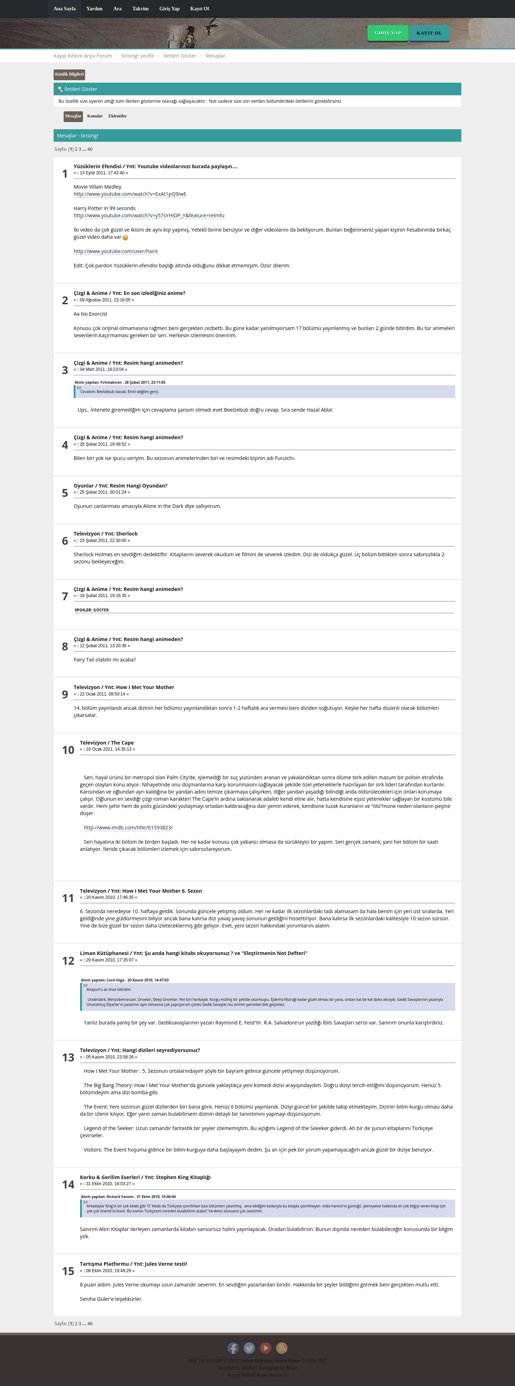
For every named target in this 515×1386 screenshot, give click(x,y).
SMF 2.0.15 (199, 1360)
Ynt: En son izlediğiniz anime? (148, 293)
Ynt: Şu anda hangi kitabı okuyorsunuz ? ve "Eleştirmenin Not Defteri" (220, 953)
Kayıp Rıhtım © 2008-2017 (301, 1360)
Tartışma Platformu (104, 1263)
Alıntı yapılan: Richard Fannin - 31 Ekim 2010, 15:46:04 (128, 1196)
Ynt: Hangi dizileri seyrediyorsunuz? (155, 1050)
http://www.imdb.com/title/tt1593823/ (128, 827)
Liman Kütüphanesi (104, 953)
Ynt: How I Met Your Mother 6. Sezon (156, 890)
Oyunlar (84, 485)
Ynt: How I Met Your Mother (139, 687)
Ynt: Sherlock (121, 533)
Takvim (140, 8)
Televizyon (87, 533)
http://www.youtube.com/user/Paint (116, 251)
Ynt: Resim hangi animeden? (147, 362)
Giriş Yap (170, 8)
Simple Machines (256, 1360)
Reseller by (230, 1368)
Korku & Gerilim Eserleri (110, 1177)
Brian (291, 1368)
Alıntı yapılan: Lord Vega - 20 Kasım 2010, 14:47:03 (125, 980)
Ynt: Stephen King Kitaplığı (177, 1177)
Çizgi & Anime (91, 293)
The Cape (122, 742)
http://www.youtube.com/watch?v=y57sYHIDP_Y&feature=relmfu (149, 215)
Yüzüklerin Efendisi (98, 166)
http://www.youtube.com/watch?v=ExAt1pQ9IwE (130, 193)
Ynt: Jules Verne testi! (160, 1263)
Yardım (95, 8)
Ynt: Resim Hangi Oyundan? (133, 485)
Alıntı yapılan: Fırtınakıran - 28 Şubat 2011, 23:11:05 (120, 382)
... (84, 149)
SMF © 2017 (226, 1360)
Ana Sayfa (65, 8)
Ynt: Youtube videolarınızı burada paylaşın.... (182, 166)
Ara (117, 8)
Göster (101, 609)
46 (89, 149)
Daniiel (249, 1368)
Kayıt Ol (199, 8)
